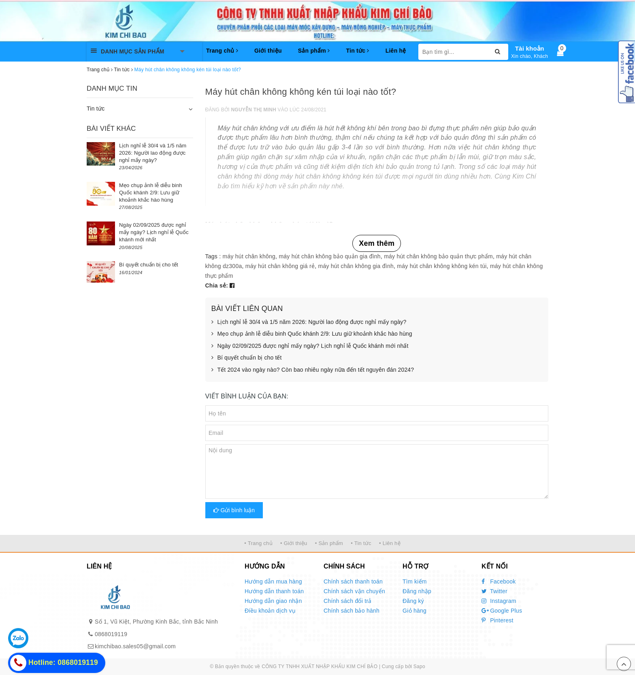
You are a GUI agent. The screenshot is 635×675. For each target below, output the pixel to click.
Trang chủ (222, 50)
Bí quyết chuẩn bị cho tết (246, 358)
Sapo (419, 666)
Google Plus (502, 610)
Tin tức (357, 50)
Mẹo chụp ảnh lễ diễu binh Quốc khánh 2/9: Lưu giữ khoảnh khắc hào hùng (311, 334)
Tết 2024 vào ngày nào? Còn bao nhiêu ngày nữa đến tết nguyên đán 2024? (312, 370)
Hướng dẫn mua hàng (273, 581)
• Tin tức (361, 543)
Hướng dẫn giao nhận (273, 601)
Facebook (499, 581)
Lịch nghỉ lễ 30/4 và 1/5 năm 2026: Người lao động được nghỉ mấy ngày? (309, 322)
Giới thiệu (268, 50)
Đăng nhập (417, 591)
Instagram (499, 601)
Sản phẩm (314, 50)
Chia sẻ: (216, 285)
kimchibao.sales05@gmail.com (135, 646)
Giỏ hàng (414, 610)
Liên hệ (396, 50)
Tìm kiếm (415, 581)
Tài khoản (529, 48)
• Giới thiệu (293, 543)
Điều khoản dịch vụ (270, 610)
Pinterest (498, 620)
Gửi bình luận (234, 510)
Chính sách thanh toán (353, 581)
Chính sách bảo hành (351, 610)
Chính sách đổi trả (348, 601)
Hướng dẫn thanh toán (274, 591)
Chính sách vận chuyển (354, 591)
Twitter (494, 591)
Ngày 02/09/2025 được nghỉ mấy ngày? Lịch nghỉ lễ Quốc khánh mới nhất (310, 346)
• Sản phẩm (329, 543)
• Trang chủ (258, 543)
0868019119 (111, 634)
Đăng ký (413, 601)
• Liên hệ (390, 543)
